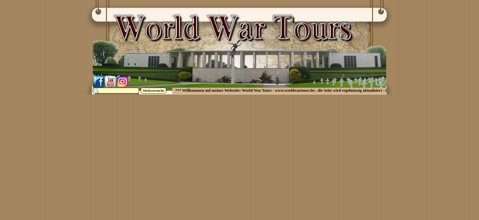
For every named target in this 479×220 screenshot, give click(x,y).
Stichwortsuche (153, 90)
